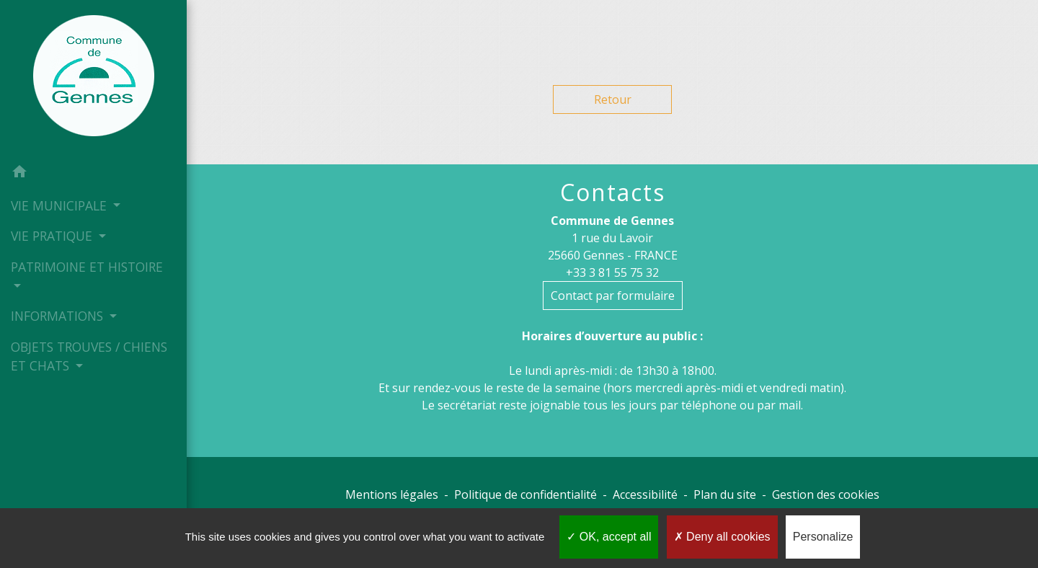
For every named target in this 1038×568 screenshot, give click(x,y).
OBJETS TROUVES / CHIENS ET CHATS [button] (89, 356)
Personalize (823, 537)
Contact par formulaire (613, 295)
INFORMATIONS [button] (59, 315)
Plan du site (724, 494)
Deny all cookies (722, 537)
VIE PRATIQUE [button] (53, 235)
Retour (612, 99)
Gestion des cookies (825, 494)
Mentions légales (391, 494)
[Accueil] (93, 79)
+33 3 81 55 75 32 (612, 272)
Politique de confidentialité (525, 494)
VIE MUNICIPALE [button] (60, 205)
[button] (93, 173)
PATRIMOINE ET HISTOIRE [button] (87, 266)
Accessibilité (645, 494)
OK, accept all (609, 537)
